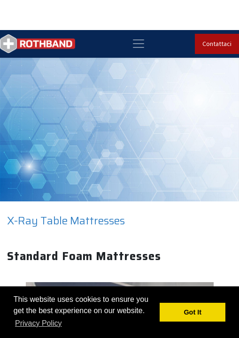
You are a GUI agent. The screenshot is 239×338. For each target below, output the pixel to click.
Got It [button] (192, 312)
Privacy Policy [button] (38, 323)
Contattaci (216, 43)
